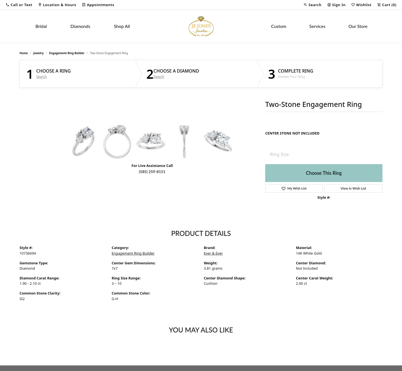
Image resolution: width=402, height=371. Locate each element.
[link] (57, 4)
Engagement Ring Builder (67, 53)
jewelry (38, 53)
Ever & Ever (213, 253)
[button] (19, 4)
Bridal (41, 26)
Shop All (122, 26)
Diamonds (80, 26)
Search (41, 77)
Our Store (357, 26)
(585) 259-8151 (152, 171)
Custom (278, 26)
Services (317, 26)
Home (24, 53)
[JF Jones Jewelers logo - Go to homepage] (201, 26)
